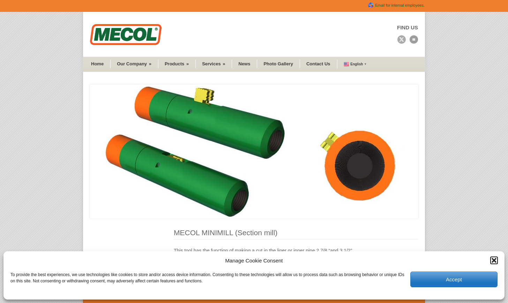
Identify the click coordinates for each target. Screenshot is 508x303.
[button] (494, 260)
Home (97, 63)
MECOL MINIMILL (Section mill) (225, 233)
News (244, 63)
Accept (454, 279)
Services (213, 63)
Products (177, 63)
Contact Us (318, 63)
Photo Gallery (278, 63)
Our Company (134, 63)
